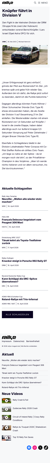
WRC (4, 206)
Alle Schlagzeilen (17, 314)
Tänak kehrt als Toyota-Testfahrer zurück (20, 373)
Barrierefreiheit (32, 341)
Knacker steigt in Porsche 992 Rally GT (24, 261)
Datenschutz (18, 341)
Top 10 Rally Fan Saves (23, 437)
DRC (3, 286)
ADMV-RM (6, 304)
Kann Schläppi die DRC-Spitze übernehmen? (21, 382)
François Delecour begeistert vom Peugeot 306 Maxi (21, 221)
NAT (13, 304)
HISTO (4, 227)
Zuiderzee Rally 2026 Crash (25, 408)
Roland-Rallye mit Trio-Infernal (20, 299)
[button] (35, 3)
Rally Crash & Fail (20, 400)
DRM (4, 42)
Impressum (7, 341)
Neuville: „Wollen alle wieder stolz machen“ (21, 360)
